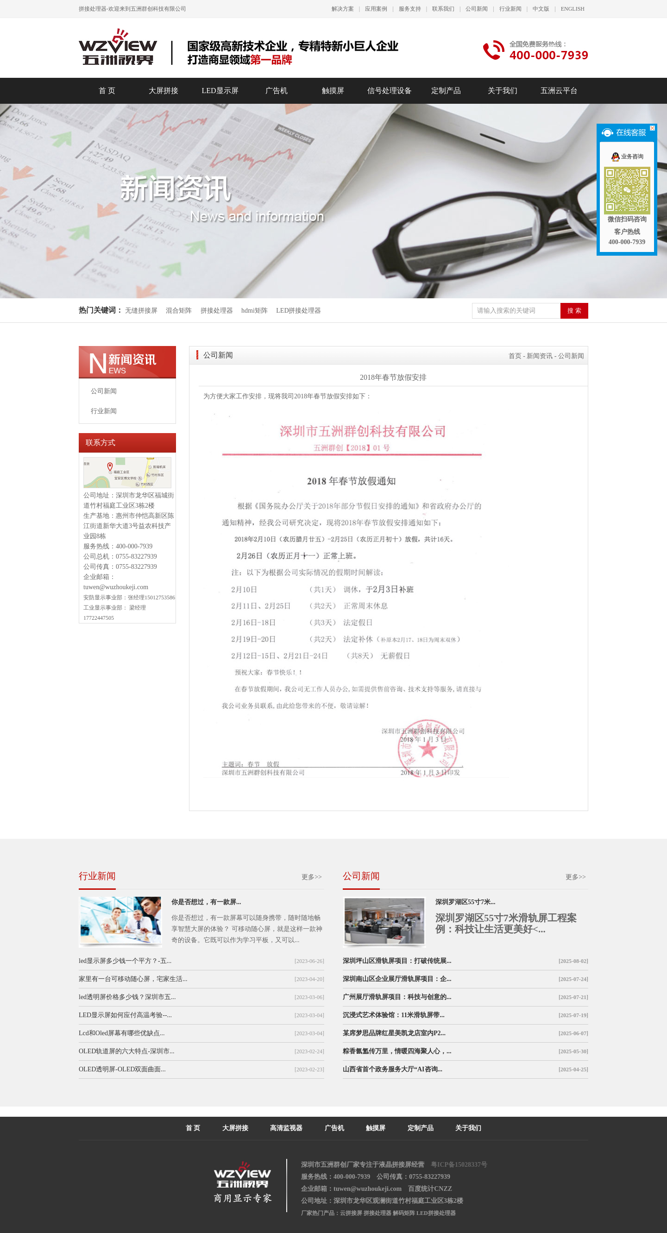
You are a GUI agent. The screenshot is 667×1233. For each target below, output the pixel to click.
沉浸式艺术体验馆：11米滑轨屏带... (394, 1015)
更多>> (312, 877)
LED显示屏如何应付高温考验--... (125, 1015)
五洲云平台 (559, 90)
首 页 (107, 90)
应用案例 (376, 9)
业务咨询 (626, 156)
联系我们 (443, 9)
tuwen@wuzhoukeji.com (115, 587)
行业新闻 (510, 9)
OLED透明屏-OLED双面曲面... (122, 1069)
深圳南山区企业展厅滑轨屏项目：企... (397, 978)
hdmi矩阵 (254, 310)
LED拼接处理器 (298, 310)
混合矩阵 (179, 310)
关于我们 (502, 90)
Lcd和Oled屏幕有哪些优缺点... (121, 1033)
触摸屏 (333, 90)
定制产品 (446, 90)
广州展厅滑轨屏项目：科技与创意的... (397, 997)
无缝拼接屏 (142, 310)
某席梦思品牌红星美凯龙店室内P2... (394, 1033)
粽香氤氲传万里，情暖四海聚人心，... (397, 1051)
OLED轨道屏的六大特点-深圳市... (127, 1051)
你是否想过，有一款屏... (206, 902)
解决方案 (343, 9)
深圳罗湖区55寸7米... (465, 902)
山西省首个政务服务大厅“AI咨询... (392, 1069)
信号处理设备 (389, 90)
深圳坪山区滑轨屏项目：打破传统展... (397, 960)
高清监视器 (286, 1128)
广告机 (276, 90)
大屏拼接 (163, 90)
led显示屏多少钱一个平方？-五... (125, 960)
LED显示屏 (219, 90)
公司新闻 (477, 9)
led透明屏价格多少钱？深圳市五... (127, 997)
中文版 (541, 9)
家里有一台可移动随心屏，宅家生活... (133, 978)
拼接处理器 (217, 310)
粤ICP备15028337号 (459, 1164)
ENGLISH (573, 9)
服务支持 (410, 9)
